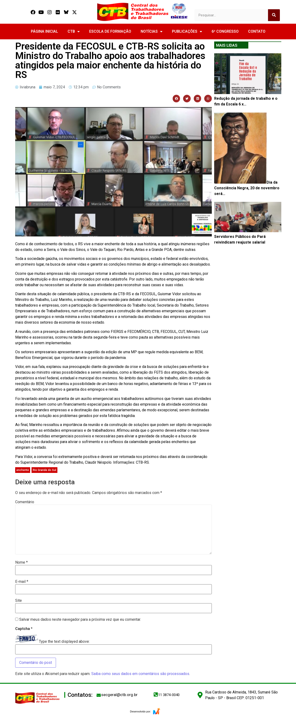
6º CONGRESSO (225, 31)
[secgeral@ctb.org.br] (99, 695)
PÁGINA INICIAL (44, 31)
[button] (176, 98)
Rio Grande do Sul (44, 470)
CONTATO (256, 31)
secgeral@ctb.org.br (119, 694)
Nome (21, 562)
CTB (74, 31)
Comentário (24, 502)
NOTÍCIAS (151, 31)
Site (18, 600)
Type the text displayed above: (64, 641)
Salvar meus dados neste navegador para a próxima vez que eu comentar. (80, 619)
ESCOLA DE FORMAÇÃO (110, 31)
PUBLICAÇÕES (187, 31)
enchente (22, 470)
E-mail (21, 582)
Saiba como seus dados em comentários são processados (140, 673)
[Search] (274, 15)
